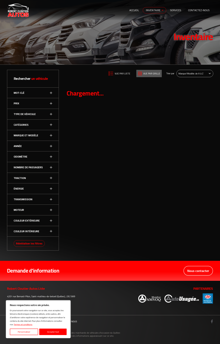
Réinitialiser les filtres (29, 243)
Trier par (170, 73)
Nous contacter (198, 271)
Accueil (134, 10)
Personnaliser (24, 332)
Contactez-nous (199, 10)
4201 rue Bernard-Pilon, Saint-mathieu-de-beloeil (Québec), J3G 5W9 (41, 296)
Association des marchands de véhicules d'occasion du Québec (89, 333)
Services (175, 10)
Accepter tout (53, 332)
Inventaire (153, 10)
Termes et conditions (23, 324)
